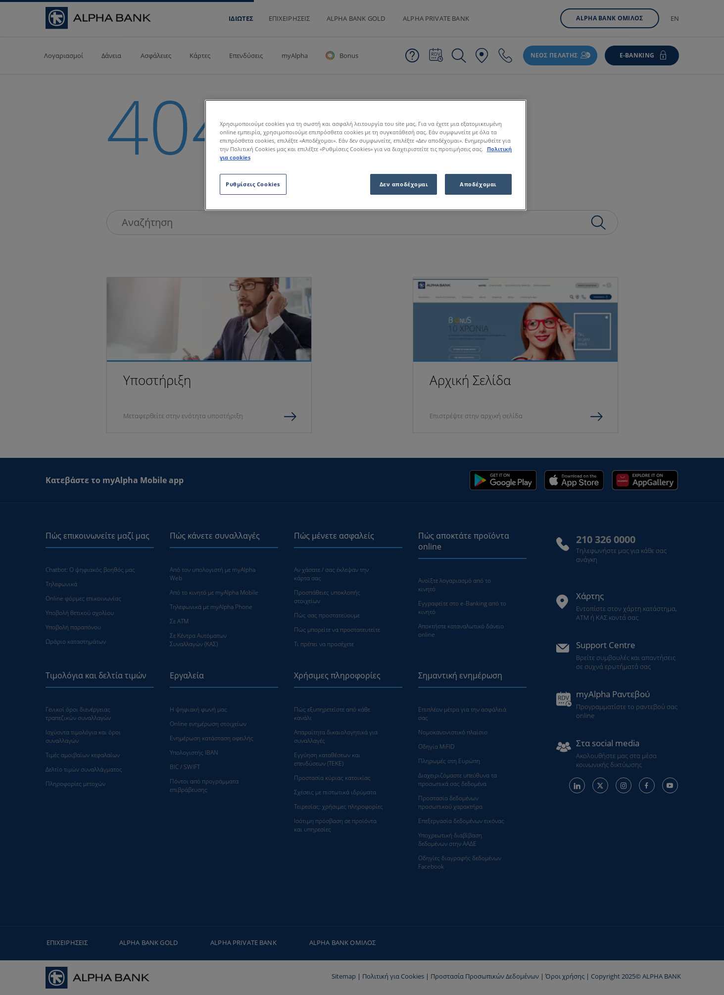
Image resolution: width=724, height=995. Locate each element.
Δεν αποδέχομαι (404, 184)
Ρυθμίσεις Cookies (253, 184)
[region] (366, 155)
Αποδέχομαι (478, 184)
